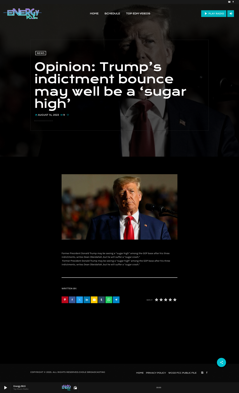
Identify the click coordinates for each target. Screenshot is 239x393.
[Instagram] (229, 2)
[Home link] (22, 13)
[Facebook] (233, 2)
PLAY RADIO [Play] (213, 13)
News (41, 53)
